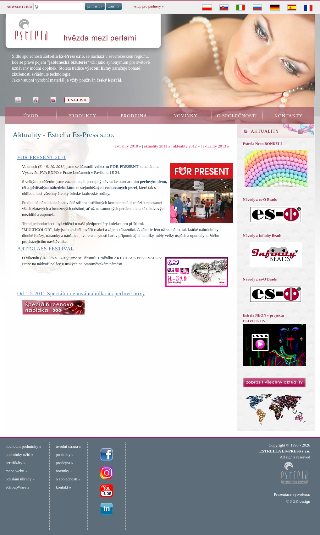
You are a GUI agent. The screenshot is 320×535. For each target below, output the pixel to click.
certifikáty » (15, 462)
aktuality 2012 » (186, 146)
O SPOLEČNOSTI (237, 115)
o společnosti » (68, 479)
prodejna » (64, 462)
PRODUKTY (82, 115)
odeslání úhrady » (20, 479)
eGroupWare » (18, 487)
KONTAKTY (288, 115)
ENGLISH (77, 100)
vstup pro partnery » (148, 6)
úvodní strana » (68, 446)
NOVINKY (186, 115)
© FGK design (298, 501)
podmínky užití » (20, 454)
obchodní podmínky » (23, 446)
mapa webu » (16, 470)
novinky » (64, 470)
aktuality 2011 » (157, 146)
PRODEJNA (134, 115)
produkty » (65, 454)
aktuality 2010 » (127, 146)
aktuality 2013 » (216, 146)
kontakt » (63, 487)
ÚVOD (30, 115)
